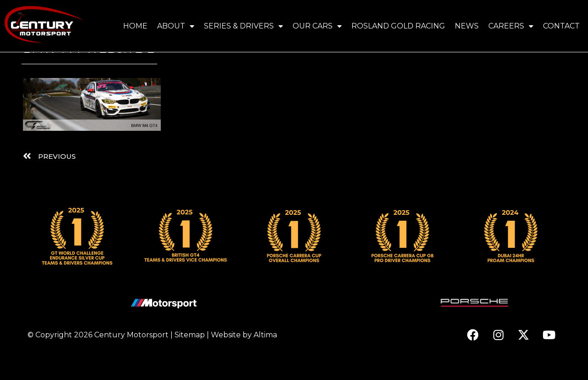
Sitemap (190, 359)
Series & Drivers (243, 26)
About (175, 26)
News (467, 26)
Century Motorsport (131, 359)
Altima (265, 359)
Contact (561, 26)
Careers (510, 26)
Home (135, 26)
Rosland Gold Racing (398, 26)
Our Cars (317, 26)
